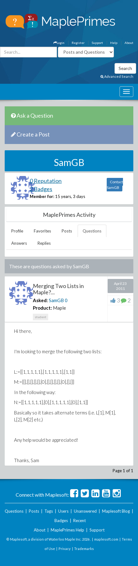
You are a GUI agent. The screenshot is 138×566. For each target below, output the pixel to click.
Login (59, 43)
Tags (48, 511)
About (129, 43)
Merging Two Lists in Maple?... (58, 289)
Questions (92, 230)
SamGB (56, 300)
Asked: (40, 300)
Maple (59, 308)
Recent (79, 520)
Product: (42, 308)
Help (113, 43)
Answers (19, 243)
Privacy (65, 549)
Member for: (42, 196)
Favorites (42, 230)
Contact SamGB (115, 184)
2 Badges (41, 188)
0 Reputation (46, 180)
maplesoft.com (106, 539)
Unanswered (85, 511)
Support (97, 43)
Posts (67, 230)
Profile (17, 230)
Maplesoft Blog (116, 511)
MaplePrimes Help (67, 529)
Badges (61, 520)
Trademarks (84, 549)
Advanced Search (116, 76)
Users (63, 511)
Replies (44, 243)
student (40, 317)
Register (78, 43)
